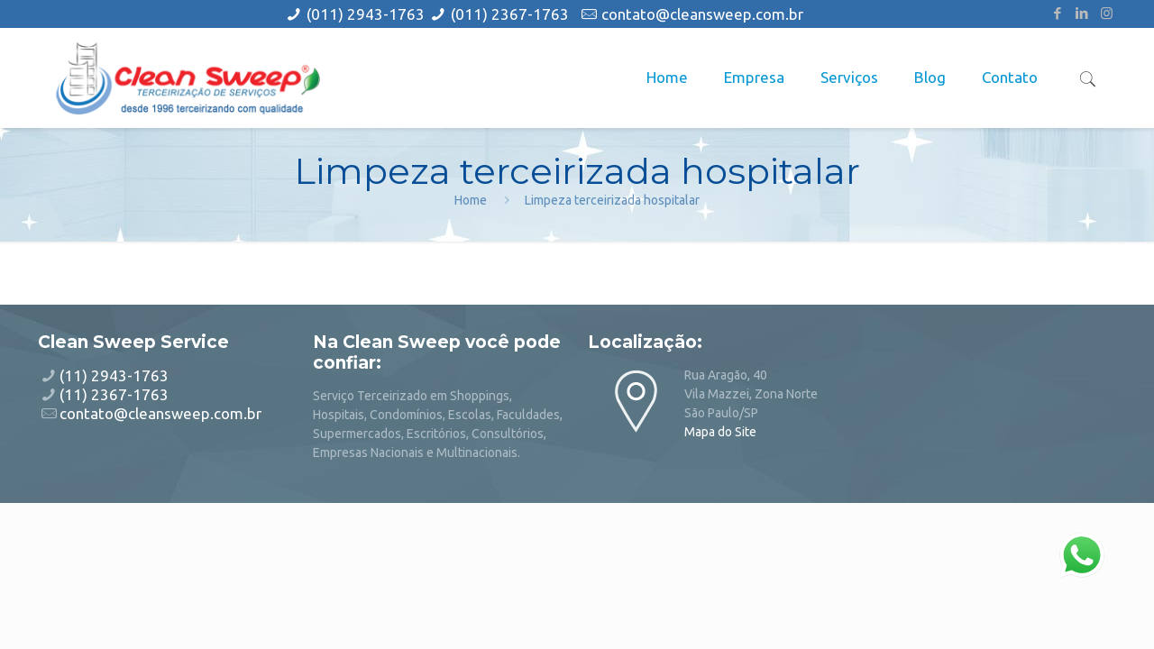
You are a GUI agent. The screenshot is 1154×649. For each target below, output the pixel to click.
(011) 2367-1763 (510, 14)
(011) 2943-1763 (367, 14)
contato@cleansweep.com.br (702, 14)
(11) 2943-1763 (114, 375)
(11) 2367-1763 (114, 394)
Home (470, 200)
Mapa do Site (720, 432)
